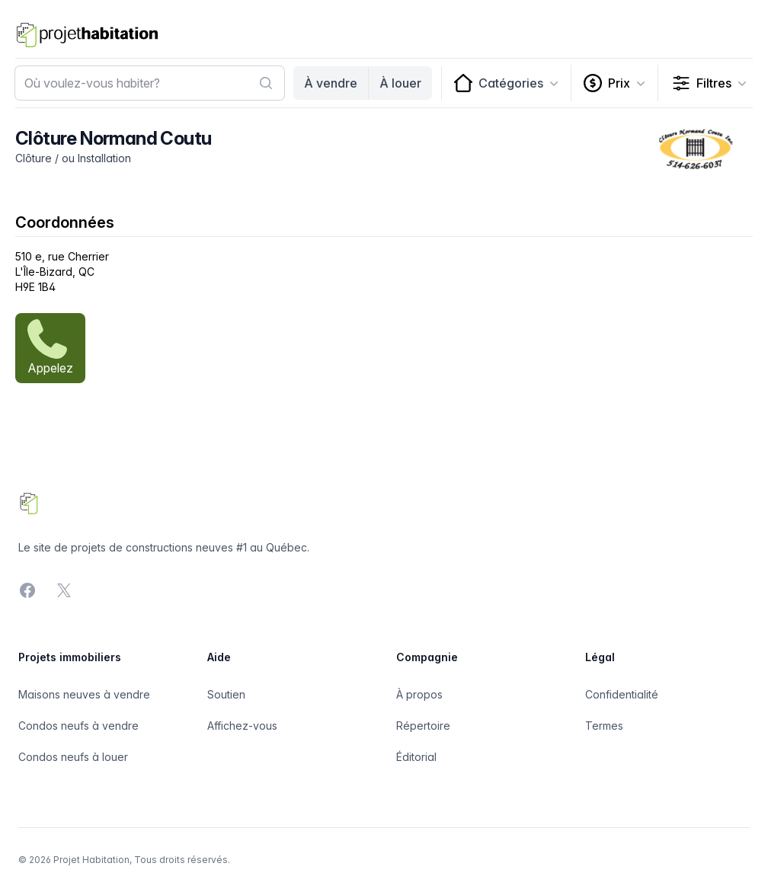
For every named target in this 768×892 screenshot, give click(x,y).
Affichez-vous (242, 725)
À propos (419, 694)
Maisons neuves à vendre (84, 694)
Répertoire (423, 725)
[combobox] (149, 83)
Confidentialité (621, 694)
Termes (604, 725)
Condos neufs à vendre (78, 725)
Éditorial (416, 756)
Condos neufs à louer (73, 756)
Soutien (226, 694)
